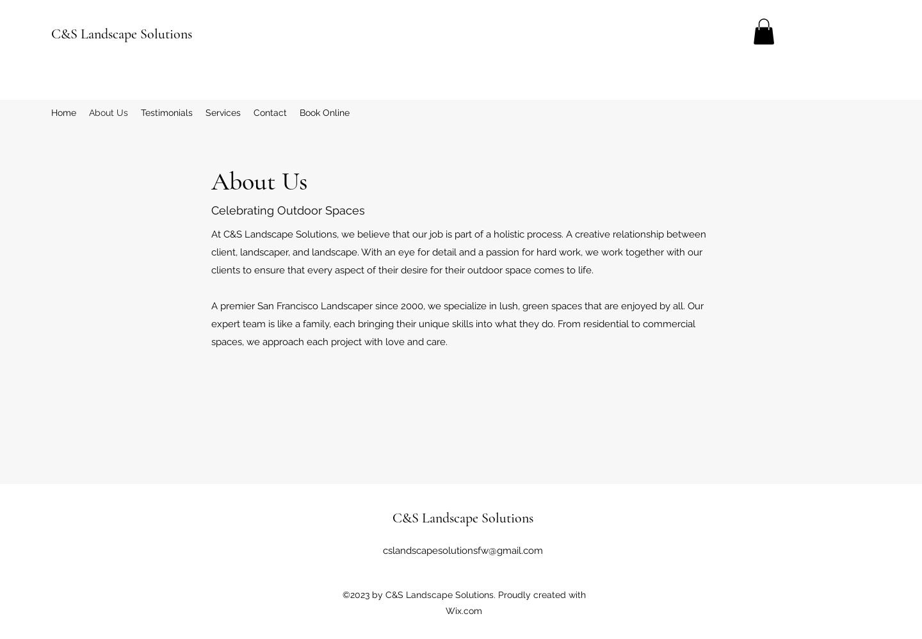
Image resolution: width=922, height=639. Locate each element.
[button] (764, 32)
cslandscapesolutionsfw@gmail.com (463, 550)
